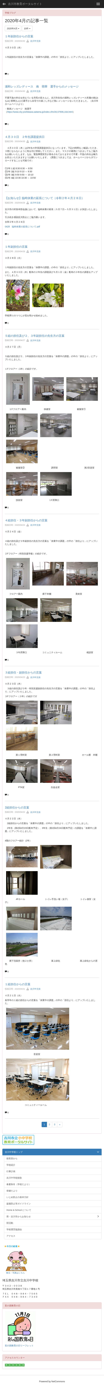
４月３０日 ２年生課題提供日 (25, 136)
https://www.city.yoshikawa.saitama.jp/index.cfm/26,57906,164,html (40, 112)
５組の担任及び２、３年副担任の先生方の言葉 (34, 335)
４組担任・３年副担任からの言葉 (26, 520)
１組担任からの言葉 (17, 984)
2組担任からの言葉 (17, 807)
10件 (27, 28)
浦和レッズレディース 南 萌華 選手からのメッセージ (42, 86)
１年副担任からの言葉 (19, 36)
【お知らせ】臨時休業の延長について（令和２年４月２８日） (44, 198)
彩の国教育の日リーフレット (19, 1345)
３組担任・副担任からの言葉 (23, 672)
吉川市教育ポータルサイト (25, 4)
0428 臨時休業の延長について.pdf (22, 226)
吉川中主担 (33, 41)
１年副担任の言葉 (16, 246)
